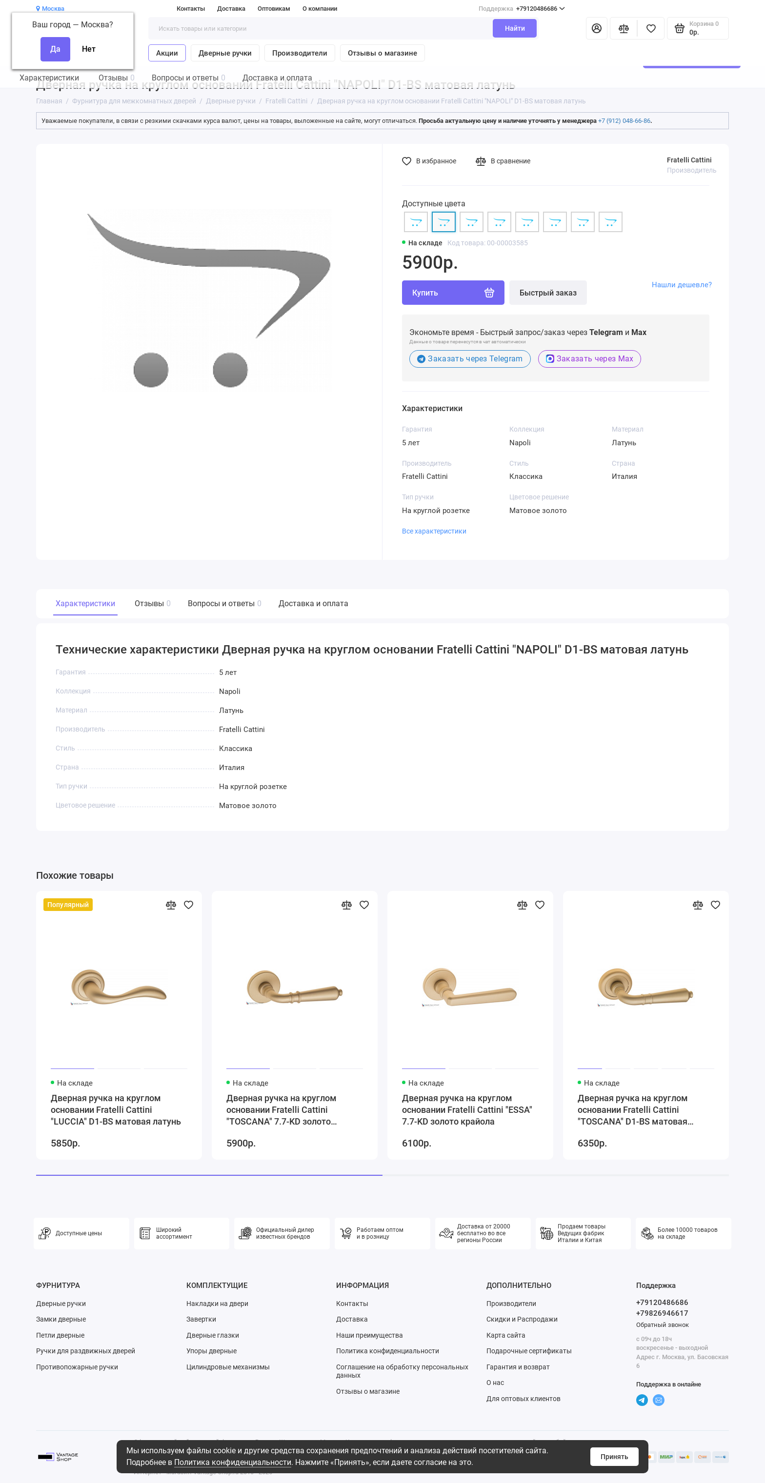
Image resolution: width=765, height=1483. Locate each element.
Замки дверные (61, 1319)
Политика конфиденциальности (232, 1462)
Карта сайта (505, 1335)
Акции (167, 53)
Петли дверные (60, 1335)
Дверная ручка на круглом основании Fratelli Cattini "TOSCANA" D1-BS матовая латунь (633, 1110)
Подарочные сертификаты (529, 1351)
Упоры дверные (211, 1351)
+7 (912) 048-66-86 (624, 120)
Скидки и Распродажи (522, 1319)
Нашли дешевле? (682, 284)
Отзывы (151, 603)
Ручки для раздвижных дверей (85, 1351)
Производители (299, 53)
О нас (495, 1382)
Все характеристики (434, 531)
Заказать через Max (590, 358)
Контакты (191, 8)
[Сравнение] (623, 28)
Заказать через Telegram (470, 358)
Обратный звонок (662, 1324)
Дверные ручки (225, 53)
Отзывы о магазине (382, 53)
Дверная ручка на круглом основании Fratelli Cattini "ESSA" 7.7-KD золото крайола (467, 1110)
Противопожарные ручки (77, 1367)
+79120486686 (522, 9)
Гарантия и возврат (518, 1367)
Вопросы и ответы (223, 603)
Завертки (201, 1319)
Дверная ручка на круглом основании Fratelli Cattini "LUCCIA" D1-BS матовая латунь (116, 1110)
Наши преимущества (369, 1335)
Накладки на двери (217, 1303)
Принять (614, 1457)
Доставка (231, 8)
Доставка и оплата (313, 603)
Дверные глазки (212, 1335)
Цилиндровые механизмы (228, 1367)
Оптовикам (274, 8)
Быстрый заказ (548, 292)
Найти (515, 28)
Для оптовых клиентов (523, 1399)
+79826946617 (662, 1313)
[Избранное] (651, 28)
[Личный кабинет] (596, 28)
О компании (319, 8)
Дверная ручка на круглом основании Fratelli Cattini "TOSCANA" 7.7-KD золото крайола (281, 1110)
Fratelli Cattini (689, 160)
